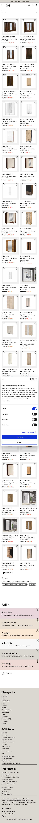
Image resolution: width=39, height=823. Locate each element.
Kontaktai (4, 735)
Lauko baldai (5, 712)
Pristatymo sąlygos (7, 779)
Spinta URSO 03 (25, 481)
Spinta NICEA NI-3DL (26, 174)
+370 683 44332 (8, 814)
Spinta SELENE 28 (7, 453)
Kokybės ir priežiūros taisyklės (10, 777)
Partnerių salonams (7, 751)
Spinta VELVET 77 (7, 256)
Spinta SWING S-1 (25, 201)
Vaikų (3, 698)
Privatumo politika (7, 758)
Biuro (3, 703)
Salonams (4, 744)
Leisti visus (19, 437)
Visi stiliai (9, 673)
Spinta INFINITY (24, 285)
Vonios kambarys (7, 710)
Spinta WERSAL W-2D (27, 64)
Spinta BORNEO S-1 (26, 229)
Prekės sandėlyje (6, 719)
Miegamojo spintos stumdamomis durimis (15, 584)
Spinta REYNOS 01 (25, 92)
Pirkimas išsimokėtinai (8, 784)
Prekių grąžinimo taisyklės (9, 781)
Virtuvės (4, 705)
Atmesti (19, 442)
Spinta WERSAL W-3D (8, 64)
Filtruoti (5, 13)
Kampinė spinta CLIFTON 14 (28, 508)
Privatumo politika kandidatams (11, 763)
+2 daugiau (32, 584)
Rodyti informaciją (28, 432)
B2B (3, 753)
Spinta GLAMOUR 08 (26, 119)
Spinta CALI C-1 (25, 563)
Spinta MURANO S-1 (26, 146)
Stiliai (3, 714)
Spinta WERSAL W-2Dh (9, 92)
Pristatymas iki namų (15, 1)
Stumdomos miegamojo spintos (22, 581)
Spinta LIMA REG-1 (25, 369)
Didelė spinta (6, 581)
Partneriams (5, 748)
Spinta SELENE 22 (7, 285)
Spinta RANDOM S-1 (8, 563)
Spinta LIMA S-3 (6, 146)
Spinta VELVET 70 (7, 508)
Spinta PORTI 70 (25, 256)
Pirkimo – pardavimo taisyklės (10, 772)
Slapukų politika (6, 761)
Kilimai (4, 723)
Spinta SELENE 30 (7, 119)
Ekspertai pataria (7, 739)
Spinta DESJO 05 (7, 313)
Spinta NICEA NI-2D (8, 481)
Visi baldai (5, 721)
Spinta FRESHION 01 (26, 313)
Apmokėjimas (6, 775)
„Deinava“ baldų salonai (9, 737)
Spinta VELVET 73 (25, 535)
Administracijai (6, 746)
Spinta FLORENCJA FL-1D (9, 369)
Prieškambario (6, 701)
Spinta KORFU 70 (7, 340)
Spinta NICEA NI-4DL (8, 229)
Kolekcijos (5, 716)
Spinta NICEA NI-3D (8, 174)
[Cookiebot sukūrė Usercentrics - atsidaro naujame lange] (29, 379)
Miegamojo (5, 707)
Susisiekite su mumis (8, 742)
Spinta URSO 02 (25, 453)
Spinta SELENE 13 (7, 201)
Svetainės (5, 696)
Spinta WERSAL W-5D (8, 37)
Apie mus (4, 733)
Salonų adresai (25, 1)
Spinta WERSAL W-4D (27, 37)
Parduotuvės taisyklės (8, 756)
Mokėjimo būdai (6, 787)
